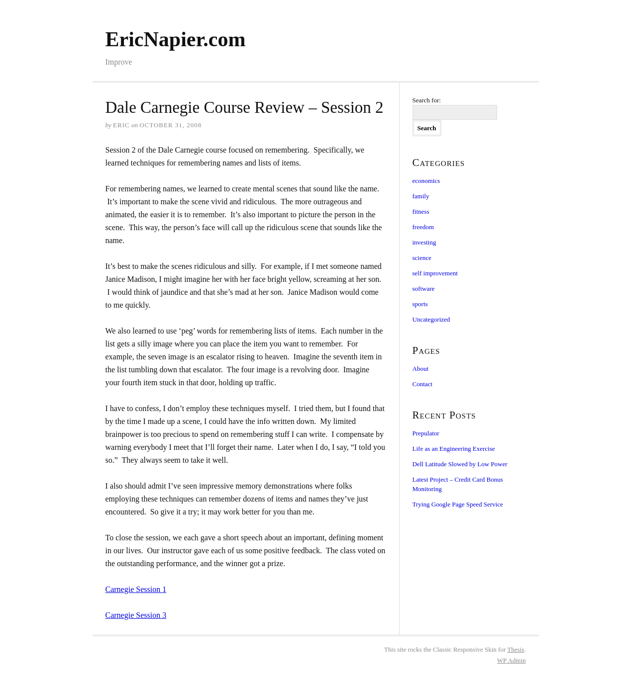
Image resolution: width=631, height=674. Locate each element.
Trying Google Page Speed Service (458, 504)
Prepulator (426, 433)
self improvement (435, 273)
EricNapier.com (175, 39)
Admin (511, 660)
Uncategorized (431, 319)
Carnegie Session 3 (136, 615)
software (424, 288)
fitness (421, 211)
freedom (423, 227)
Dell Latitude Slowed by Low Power (460, 464)
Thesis (515, 649)
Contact (422, 384)
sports (420, 304)
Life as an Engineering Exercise (454, 448)
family (421, 196)
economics (426, 180)
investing (424, 242)
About (421, 368)
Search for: (427, 100)
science (422, 257)
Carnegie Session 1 (136, 589)
